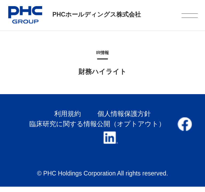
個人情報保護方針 (124, 113)
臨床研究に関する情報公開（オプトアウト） (97, 124)
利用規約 (67, 113)
